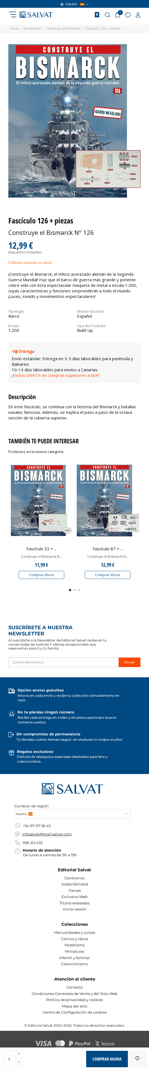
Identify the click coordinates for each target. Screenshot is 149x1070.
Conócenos (74, 878)
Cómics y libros (74, 939)
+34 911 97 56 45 (37, 825)
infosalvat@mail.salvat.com (47, 834)
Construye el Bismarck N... (41, 556)
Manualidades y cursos (74, 932)
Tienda (74, 890)
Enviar (129, 662)
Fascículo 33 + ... (41, 548)
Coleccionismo (74, 964)
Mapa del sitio (74, 1006)
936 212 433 (33, 842)
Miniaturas (74, 951)
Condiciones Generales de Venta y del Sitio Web (75, 993)
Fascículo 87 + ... (108, 548)
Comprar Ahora (41, 575)
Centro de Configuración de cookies (75, 1012)
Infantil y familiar (74, 957)
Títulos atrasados (74, 903)
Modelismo (74, 945)
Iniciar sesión (74, 909)
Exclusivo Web (74, 896)
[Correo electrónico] (64, 662)
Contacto (74, 987)
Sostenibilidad (74, 884)
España (75, 4)
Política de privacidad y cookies (74, 999)
